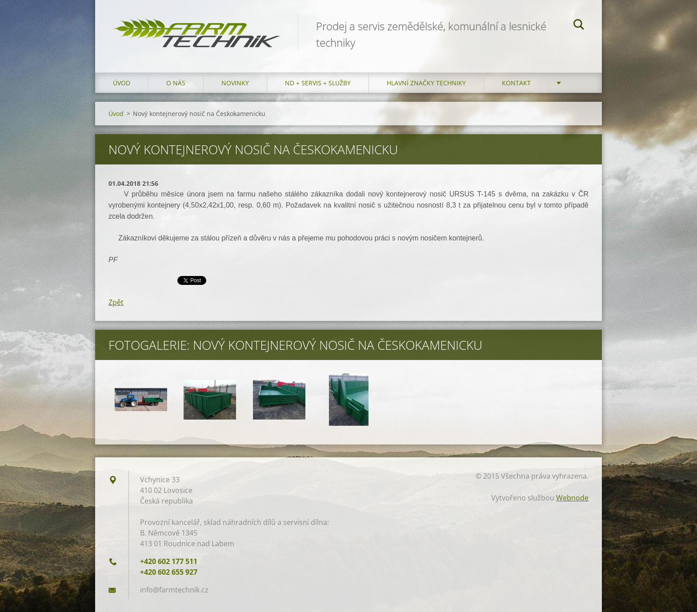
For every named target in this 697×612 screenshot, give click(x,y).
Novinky (235, 83)
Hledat (578, 26)
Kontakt (516, 83)
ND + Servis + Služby (318, 83)
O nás (175, 83)
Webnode (572, 498)
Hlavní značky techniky (426, 83)
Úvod (121, 83)
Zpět (116, 302)
